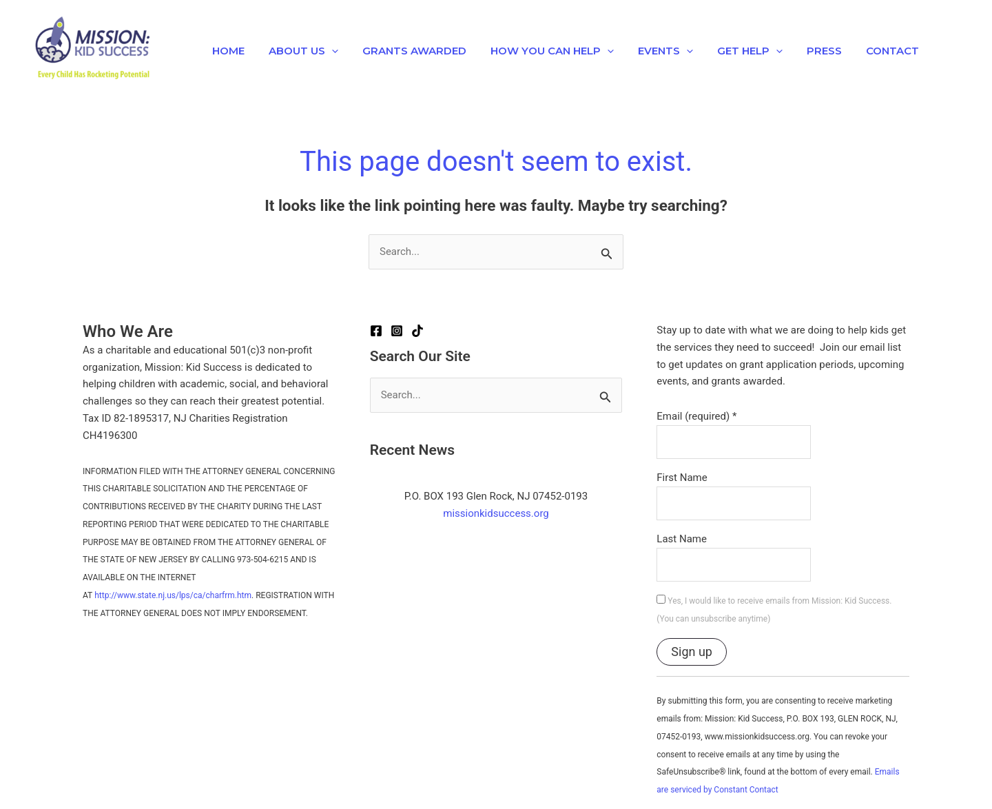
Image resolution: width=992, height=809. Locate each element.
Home (226, 50)
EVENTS (649, 51)
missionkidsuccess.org (496, 513)
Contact (866, 50)
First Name (682, 477)
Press (801, 50)
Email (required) (696, 416)
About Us (298, 51)
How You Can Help (539, 51)
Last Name (682, 539)
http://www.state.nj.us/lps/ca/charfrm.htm (172, 595)
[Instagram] (397, 331)
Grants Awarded (405, 50)
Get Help (730, 51)
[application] (326, 51)
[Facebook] (376, 331)
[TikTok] (417, 331)
